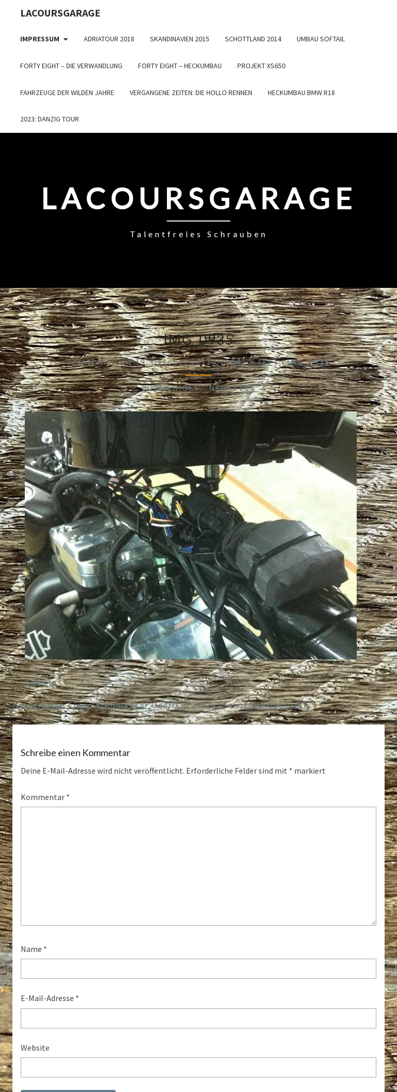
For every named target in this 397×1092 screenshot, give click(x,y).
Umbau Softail (321, 38)
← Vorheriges (165, 387)
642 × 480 (251, 362)
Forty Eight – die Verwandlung (71, 65)
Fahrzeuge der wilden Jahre (67, 92)
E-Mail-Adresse (50, 998)
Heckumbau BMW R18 (301, 92)
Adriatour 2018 (109, 38)
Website (35, 1047)
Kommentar (45, 797)
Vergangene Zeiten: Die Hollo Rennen (191, 92)
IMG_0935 (308, 362)
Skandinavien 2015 (179, 38)
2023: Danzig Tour (49, 119)
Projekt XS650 (261, 65)
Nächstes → (238, 387)
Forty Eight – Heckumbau (180, 65)
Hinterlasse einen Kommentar (80, 705)
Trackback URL (276, 705)
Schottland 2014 (253, 38)
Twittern (40, 683)
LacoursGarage (60, 12)
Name (34, 949)
